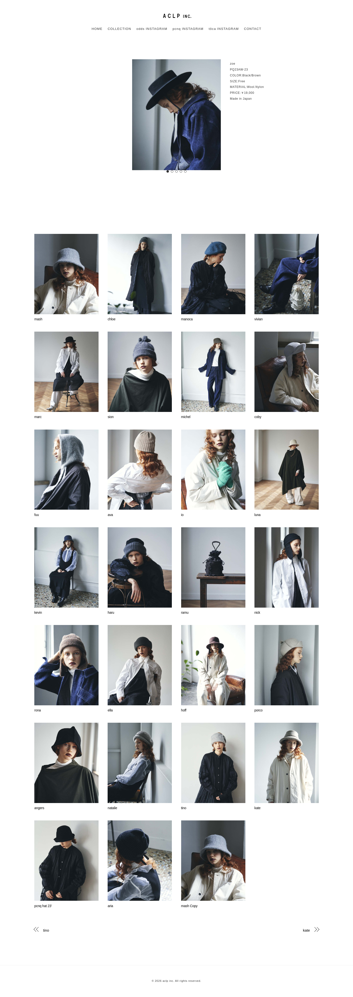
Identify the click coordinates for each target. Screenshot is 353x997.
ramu (185, 612)
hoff (184, 710)
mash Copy (189, 906)
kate (257, 808)
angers (39, 808)
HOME (97, 29)
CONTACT (252, 29)
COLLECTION (119, 29)
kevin (38, 612)
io (182, 515)
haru (111, 612)
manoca (187, 319)
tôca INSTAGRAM (224, 29)
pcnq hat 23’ (43, 906)
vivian (258, 319)
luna (257, 515)
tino (183, 808)
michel (185, 417)
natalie (112, 808)
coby (257, 417)
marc (38, 417)
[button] (167, 171)
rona (37, 710)
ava (110, 515)
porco (258, 710)
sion (110, 417)
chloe (111, 319)
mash (38, 319)
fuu (36, 515)
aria (110, 906)
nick (257, 612)
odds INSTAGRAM (151, 29)
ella (110, 710)
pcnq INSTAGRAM (188, 29)
